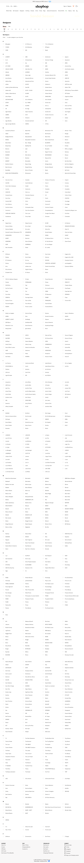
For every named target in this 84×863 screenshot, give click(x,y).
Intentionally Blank (29, 363)
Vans (6, 788)
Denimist (27, 238)
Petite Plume (28, 592)
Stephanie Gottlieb (69, 667)
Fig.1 (26, 285)
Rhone (26, 654)
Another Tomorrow (49, 114)
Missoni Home (48, 524)
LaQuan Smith (8, 456)
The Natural (28, 762)
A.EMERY (7, 56)
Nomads (47, 548)
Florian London (28, 306)
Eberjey (7, 257)
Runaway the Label (69, 654)
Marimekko (27, 478)
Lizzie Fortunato (68, 435)
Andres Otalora (48, 93)
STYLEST (67, 695)
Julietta (66, 385)
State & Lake (48, 722)
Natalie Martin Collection (11, 545)
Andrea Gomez (48, 87)
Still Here (67, 673)
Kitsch (46, 428)
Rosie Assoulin (68, 639)
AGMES (7, 114)
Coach (46, 198)
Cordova (67, 183)
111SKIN (7, 47)
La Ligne (7, 447)
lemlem (27, 459)
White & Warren (48, 810)
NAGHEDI (7, 536)
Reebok (27, 630)
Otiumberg (67, 564)
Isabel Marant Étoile (49, 366)
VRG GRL (67, 791)
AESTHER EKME (9, 99)
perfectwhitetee (28, 580)
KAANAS (7, 413)
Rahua (6, 636)
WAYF (26, 813)
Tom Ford (47, 771)
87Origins (47, 47)
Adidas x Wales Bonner (10, 93)
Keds (26, 419)
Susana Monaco (68, 713)
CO (46, 195)
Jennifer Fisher (28, 388)
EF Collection (8, 260)
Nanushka (7, 542)
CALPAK (7, 183)
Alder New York (28, 69)
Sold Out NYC (48, 670)
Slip (46, 664)
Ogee (6, 570)
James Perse (8, 391)
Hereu (26, 353)
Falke (6, 291)
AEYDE (7, 102)
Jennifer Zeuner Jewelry (30, 394)
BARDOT (7, 161)
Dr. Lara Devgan (48, 244)
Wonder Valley (68, 810)
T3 (6, 738)
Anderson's (47, 84)
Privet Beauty (68, 589)
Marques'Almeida (29, 496)
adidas (7, 84)
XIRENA (7, 820)
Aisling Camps (28, 60)
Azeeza (66, 117)
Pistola (26, 602)
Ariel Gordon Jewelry (69, 69)
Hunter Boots (68, 350)
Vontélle (66, 788)
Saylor (6, 704)
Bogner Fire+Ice (48, 151)
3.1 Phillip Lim (28, 44)
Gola (26, 316)
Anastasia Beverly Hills (50, 75)
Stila (66, 670)
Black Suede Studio (49, 139)
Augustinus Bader (69, 96)
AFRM (6, 105)
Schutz (7, 707)
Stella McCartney (69, 661)
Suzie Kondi (67, 719)
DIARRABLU (28, 244)
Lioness (47, 459)
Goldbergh (27, 319)
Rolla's (66, 624)
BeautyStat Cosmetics (30, 139)
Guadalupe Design (49, 325)
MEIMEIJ (47, 478)
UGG (6, 778)
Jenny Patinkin (28, 403)
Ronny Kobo (67, 627)
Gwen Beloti (67, 319)
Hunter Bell (67, 347)
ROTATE (66, 642)
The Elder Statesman (30, 738)
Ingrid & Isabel (8, 375)
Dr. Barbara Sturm (49, 238)
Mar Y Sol (27, 508)
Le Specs (47, 435)
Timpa (46, 759)
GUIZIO (66, 316)
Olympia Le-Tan (28, 567)
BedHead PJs (28, 145)
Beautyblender (28, 136)
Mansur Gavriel (8, 511)
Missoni (47, 521)
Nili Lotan (47, 539)
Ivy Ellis (66, 366)
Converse (47, 216)
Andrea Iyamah (48, 90)
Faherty (7, 282)
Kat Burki (27, 413)
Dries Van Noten (68, 232)
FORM (46, 291)
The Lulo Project (29, 756)
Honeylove (47, 353)
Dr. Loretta (47, 247)
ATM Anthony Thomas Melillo (71, 90)
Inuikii (26, 366)
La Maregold (8, 450)
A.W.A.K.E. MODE (9, 69)
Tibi (46, 756)
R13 (6, 621)
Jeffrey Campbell (9, 406)
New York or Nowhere (30, 548)
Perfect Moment (28, 577)
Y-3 (6, 826)
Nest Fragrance (28, 539)
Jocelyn (46, 397)
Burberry (67, 151)
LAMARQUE (8, 453)
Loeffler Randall (68, 441)
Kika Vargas (48, 413)
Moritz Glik (67, 499)
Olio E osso (27, 558)
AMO (46, 66)
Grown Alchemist (49, 322)
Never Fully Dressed (29, 542)
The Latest (27, 750)
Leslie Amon (28, 468)
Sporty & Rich (48, 707)
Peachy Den (8, 605)
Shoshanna (27, 673)
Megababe (27, 527)
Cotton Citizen (68, 195)
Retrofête (27, 645)
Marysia (27, 505)
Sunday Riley (68, 698)
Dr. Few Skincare (49, 241)
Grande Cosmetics (49, 316)
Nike (46, 536)
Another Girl (48, 111)
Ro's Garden (48, 633)
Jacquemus (7, 382)
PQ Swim (47, 602)
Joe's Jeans (47, 400)
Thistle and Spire (49, 753)
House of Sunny (68, 338)
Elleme (26, 254)
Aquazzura (67, 60)
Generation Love (9, 325)
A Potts (46, 123)
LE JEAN (27, 444)
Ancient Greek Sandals (50, 78)
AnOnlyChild (48, 108)
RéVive (26, 651)
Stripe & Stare (68, 682)
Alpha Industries (29, 111)
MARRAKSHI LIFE (29, 499)
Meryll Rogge (48, 493)
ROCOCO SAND (48, 642)
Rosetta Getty (68, 636)
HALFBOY (7, 338)
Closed (46, 192)
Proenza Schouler (69, 592)
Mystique (67, 521)
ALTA (26, 114)
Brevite (46, 173)
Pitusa (26, 605)
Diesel (26, 247)
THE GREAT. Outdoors (30, 747)
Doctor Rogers (48, 226)
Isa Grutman (48, 369)
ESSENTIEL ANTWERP (50, 263)
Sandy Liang (8, 692)
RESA (26, 642)
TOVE (66, 747)
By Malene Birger (69, 167)
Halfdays (7, 341)
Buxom (66, 158)
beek (26, 148)
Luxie (66, 468)
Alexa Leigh (27, 75)
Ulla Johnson (28, 778)
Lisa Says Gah (48, 465)
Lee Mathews (28, 441)
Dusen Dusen (68, 241)
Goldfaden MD (28, 322)
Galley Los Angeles (9, 313)
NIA (46, 533)
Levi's (46, 444)
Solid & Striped (48, 673)
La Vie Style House (9, 471)
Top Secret (67, 741)
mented (46, 487)
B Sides (66, 145)
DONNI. (46, 235)
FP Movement (48, 294)
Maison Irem (8, 493)
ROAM (46, 636)
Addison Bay (8, 81)
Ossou (66, 561)
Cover (66, 207)
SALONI (7, 679)
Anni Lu (47, 105)
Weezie (46, 804)
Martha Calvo (28, 502)
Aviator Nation (68, 108)
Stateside (47, 725)
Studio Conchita (68, 692)
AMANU (27, 123)
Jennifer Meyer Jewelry (30, 391)
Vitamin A (47, 794)
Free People (67, 288)
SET (6, 725)
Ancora (46, 81)
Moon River (67, 496)
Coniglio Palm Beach (50, 213)
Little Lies (47, 471)
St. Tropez (47, 716)
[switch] (3, 44)
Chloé (26, 204)
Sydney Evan (68, 728)
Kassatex (7, 428)
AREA (66, 63)
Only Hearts (47, 561)
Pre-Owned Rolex (69, 577)
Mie (46, 499)
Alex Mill (27, 87)
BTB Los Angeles (68, 148)
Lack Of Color (8, 438)
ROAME (47, 639)
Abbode (7, 72)
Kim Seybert (48, 422)
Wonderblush (68, 807)
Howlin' (66, 341)
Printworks (67, 586)
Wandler (27, 804)
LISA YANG (47, 468)
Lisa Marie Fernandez (50, 462)
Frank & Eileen (48, 303)
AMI (46, 63)
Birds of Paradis (29, 170)
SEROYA (7, 719)
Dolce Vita (47, 229)
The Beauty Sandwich (10, 771)
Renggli (27, 639)
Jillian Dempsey (48, 382)
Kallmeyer (7, 419)
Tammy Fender (8, 741)
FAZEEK (7, 306)
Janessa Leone (8, 397)
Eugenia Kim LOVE (69, 257)
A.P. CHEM (7, 66)
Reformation (28, 633)
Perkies (27, 583)
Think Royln (48, 750)
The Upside (47, 744)
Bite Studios (48, 133)
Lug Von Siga (68, 456)
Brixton (66, 139)
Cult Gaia (67, 213)
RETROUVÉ (27, 648)
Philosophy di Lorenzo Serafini (32, 595)
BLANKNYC (47, 142)
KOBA (66, 419)
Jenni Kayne (28, 397)
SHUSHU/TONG (29, 679)
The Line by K (28, 753)
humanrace (67, 344)
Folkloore (47, 285)
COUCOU (67, 198)
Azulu (66, 120)
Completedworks (49, 210)
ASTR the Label (68, 84)
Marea (6, 521)
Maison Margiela (9, 496)
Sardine (7, 695)
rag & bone (7, 630)
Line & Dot (47, 453)
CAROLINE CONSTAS (10, 213)
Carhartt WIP (8, 201)
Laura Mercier (8, 465)
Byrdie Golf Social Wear (70, 173)
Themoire (27, 759)
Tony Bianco (67, 738)
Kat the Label (28, 416)
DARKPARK (8, 241)
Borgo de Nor (48, 158)
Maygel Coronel (28, 521)
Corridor (67, 186)
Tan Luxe (7, 744)
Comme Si (47, 204)
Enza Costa (47, 254)
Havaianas (27, 338)
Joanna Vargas (48, 394)
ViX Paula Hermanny (49, 797)
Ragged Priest (8, 633)
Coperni (66, 179)
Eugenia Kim (68, 254)
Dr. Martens (67, 223)
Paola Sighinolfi (9, 586)
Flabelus (27, 294)
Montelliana (67, 490)
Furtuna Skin (68, 300)
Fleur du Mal (28, 300)
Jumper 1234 (68, 388)
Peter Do (27, 586)
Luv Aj (66, 462)
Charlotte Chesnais (29, 195)
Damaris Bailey (8, 226)
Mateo (26, 511)
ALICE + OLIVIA (28, 90)
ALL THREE (28, 102)
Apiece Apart (48, 117)
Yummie (27, 829)
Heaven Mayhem (29, 341)
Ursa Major (67, 778)
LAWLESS (27, 435)
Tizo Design (47, 762)
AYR (66, 114)
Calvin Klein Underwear (10, 186)
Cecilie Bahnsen (29, 183)
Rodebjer (47, 648)
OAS (6, 561)
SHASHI (27, 664)
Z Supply (67, 836)
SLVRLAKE (47, 667)
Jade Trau (7, 388)
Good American (28, 325)
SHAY (26, 667)
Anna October (48, 99)
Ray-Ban (7, 651)
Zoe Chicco (47, 836)
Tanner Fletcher (8, 747)
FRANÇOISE (48, 300)
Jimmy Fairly (48, 388)
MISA (46, 511)
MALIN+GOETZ (8, 505)
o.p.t (6, 555)
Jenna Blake (28, 382)
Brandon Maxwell (49, 167)
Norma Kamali (68, 539)
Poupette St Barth (49, 598)
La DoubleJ (7, 444)
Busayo (66, 155)
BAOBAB (7, 155)
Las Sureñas (8, 462)
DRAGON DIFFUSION (70, 226)
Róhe (46, 654)
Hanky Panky (8, 344)
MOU (66, 505)
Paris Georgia (8, 592)
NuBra (66, 545)
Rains (6, 642)
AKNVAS (27, 66)
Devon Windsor (28, 241)
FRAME (46, 297)
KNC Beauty (67, 416)
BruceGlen (67, 142)
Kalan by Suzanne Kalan (10, 416)
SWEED (66, 725)
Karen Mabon (8, 422)
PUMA (66, 605)
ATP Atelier (67, 93)
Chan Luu (27, 192)
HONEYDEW (48, 350)
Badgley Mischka (9, 136)
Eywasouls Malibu (69, 266)
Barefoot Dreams (9, 164)
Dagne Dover (8, 223)
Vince (46, 788)
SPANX (46, 695)
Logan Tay (67, 444)
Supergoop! (67, 710)
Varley (6, 791)
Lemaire (27, 456)
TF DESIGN (8, 765)
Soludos (47, 679)
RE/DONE (7, 654)
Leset (26, 465)
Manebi (7, 508)
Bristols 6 (67, 136)
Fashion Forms (8, 300)
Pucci (66, 602)
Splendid (47, 701)
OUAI (66, 567)
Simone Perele (28, 701)
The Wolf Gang (48, 747)
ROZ (66, 651)
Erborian (47, 257)
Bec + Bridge (28, 142)
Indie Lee (7, 372)
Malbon (7, 499)
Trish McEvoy (68, 756)
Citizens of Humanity (50, 179)
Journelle (67, 382)
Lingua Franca (48, 456)
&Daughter (7, 44)
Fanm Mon (7, 294)
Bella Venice (28, 155)
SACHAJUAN (8, 667)
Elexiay (7, 263)
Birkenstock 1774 (49, 130)
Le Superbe (47, 441)
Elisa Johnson (8, 269)
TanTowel (7, 750)
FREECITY (67, 282)
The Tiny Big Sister (49, 741)
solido (46, 676)
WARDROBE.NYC (29, 807)
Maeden (7, 487)
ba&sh (6, 133)
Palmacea (7, 580)
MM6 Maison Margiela (70, 478)
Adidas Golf (8, 90)
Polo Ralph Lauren (49, 583)
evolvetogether (68, 263)
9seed (46, 50)
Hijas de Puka (48, 335)
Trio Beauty (67, 753)
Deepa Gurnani (28, 223)
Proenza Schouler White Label (71, 595)
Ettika (46, 272)
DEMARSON (28, 232)
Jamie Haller (8, 394)
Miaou (46, 496)
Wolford (67, 804)
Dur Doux (67, 238)
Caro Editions (8, 204)
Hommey (47, 347)
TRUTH (66, 762)
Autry (66, 102)
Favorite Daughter (9, 303)
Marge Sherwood (9, 524)
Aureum (66, 99)
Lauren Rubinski (9, 468)
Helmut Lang (28, 344)
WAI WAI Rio (8, 807)
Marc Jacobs (8, 517)
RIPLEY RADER (48, 624)
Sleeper (27, 731)
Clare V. (47, 183)
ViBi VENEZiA (28, 797)
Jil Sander (47, 385)
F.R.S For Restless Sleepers (11, 279)
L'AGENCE (7, 435)
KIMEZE (47, 419)
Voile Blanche (68, 785)
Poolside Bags (48, 586)
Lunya (66, 459)
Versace (27, 794)
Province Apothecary (69, 598)
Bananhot (7, 151)
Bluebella (47, 148)
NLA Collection (48, 542)
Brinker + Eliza (68, 130)
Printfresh (67, 583)
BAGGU (7, 139)
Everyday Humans (69, 260)
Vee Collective (8, 794)
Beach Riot (27, 130)
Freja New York (68, 291)
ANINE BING (48, 96)
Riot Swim (47, 621)
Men (9, 26)
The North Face (28, 765)
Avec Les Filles (68, 105)
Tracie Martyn (68, 750)
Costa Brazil (67, 192)
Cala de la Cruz (8, 179)
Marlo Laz (27, 490)
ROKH (66, 621)
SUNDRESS (67, 701)
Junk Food (67, 391)
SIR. (26, 713)
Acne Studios (8, 78)
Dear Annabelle (8, 247)
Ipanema (27, 369)
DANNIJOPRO (8, 235)
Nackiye (7, 533)
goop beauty (28, 328)
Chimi (26, 201)
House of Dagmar (69, 335)
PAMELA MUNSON (9, 583)
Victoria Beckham (49, 785)
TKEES (46, 765)
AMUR (46, 69)
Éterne (46, 269)
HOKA (46, 341)
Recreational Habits (29, 627)
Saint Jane (7, 670)
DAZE (6, 244)
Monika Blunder (68, 481)
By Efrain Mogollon (69, 164)
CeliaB (26, 186)
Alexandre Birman (29, 78)
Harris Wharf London (10, 347)
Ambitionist (47, 56)
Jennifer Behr (28, 385)
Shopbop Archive (29, 670)
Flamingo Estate (29, 297)
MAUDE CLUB (28, 514)
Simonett (27, 707)
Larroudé (7, 459)
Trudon (66, 759)
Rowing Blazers (68, 645)
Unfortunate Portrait (49, 778)
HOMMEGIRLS (48, 344)
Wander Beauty (8, 813)
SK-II (26, 719)
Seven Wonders (8, 731)
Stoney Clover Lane (69, 679)
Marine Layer (28, 484)
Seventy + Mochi (9, 728)
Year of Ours (8, 829)
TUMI (66, 765)
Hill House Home (49, 338)
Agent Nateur (8, 111)
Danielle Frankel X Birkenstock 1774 (13, 232)
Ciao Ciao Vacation (29, 210)
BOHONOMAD (48, 155)
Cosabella (67, 189)
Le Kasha (27, 447)
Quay (6, 614)
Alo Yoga (27, 108)
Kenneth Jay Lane (29, 422)
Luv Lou (67, 465)
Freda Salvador (68, 279)
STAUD (46, 728)
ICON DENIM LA (9, 366)
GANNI (7, 316)
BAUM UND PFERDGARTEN (11, 173)
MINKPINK (47, 508)
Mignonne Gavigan (49, 502)
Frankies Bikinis (48, 306)
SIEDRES (27, 686)
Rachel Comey (8, 627)
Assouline (67, 81)
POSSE (46, 595)
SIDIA (26, 682)
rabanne (7, 624)
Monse (66, 484)
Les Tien (47, 438)
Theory (26, 768)
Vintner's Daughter (49, 791)
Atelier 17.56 (67, 87)
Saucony (7, 698)
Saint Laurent (8, 673)
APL (46, 120)
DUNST (66, 235)
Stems (66, 664)
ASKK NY (67, 78)
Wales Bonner (8, 810)
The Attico (7, 768)
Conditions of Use (43, 860)
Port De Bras (48, 589)
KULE (66, 425)
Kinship (47, 425)
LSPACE (67, 450)
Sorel (46, 689)
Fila (26, 291)
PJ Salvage (47, 577)
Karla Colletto (8, 425)
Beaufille (27, 133)
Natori (6, 548)
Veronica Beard (28, 788)
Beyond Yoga (28, 164)
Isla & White (48, 375)
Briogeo (66, 133)
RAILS (6, 639)
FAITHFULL (8, 285)
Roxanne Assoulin (69, 648)
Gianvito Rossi (28, 313)
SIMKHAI (27, 698)
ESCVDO (47, 260)
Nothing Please (68, 542)
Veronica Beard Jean (29, 791)
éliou (6, 266)
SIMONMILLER (28, 710)
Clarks (46, 186)
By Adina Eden (68, 161)
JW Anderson (68, 394)
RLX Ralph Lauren (49, 627)
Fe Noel (27, 279)
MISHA (46, 517)
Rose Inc (67, 633)
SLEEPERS (47, 661)
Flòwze (46, 282)
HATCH (26, 335)
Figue (26, 288)
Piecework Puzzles (29, 598)
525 (26, 50)
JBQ (6, 400)
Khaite (26, 428)
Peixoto (7, 608)
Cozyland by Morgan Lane (71, 210)
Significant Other (29, 692)
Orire (46, 570)
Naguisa (7, 539)
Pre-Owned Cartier (49, 608)
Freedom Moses (68, 285)
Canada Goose (8, 195)
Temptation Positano (10, 756)
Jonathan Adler (48, 406)
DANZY (7, 238)
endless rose (28, 266)
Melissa (47, 481)
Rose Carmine (68, 630)
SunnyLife (67, 704)
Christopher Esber (29, 207)
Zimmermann (28, 836)
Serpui (6, 722)
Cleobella (47, 189)
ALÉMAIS (27, 72)
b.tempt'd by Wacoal (10, 130)
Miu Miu (47, 527)
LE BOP (27, 438)
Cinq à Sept (28, 216)
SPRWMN (47, 710)
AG (6, 108)
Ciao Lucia (27, 213)
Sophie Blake (48, 682)
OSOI (66, 555)
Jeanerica (7, 403)
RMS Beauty (48, 630)
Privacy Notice (36, 860)
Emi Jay (27, 260)
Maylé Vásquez (28, 524)
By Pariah (67, 170)
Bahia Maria (8, 142)
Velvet (26, 785)
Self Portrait (8, 716)
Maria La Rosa (8, 527)
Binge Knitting (28, 167)
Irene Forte (27, 372)
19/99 (6, 50)
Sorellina (47, 692)
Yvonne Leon (48, 829)
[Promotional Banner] (42, 15)
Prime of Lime (68, 580)
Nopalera (67, 536)
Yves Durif (47, 826)
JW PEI (66, 397)
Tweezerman (67, 768)
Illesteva (7, 369)
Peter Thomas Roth (29, 589)
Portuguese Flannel (49, 592)
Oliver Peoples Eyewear (30, 561)
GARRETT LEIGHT (9, 319)
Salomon (7, 676)
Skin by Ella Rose (29, 725)
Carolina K (7, 210)
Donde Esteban (48, 232)
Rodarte (47, 645)
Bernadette (27, 161)
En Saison (27, 272)
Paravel (7, 589)
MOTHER (67, 502)
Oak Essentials (8, 558)
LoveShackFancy (69, 447)
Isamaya (47, 372)
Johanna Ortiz (48, 403)
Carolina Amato (9, 207)
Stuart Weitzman (69, 689)
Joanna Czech (48, 391)
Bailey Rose (8, 145)
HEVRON (27, 356)
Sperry (46, 698)
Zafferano (7, 836)
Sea (6, 710)
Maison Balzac (8, 490)
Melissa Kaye (48, 484)
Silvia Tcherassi (28, 695)
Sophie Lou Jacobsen (50, 686)
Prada (46, 605)
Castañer (27, 179)
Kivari (66, 413)
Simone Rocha (28, 704)
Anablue (47, 72)
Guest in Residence (69, 313)
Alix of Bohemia (28, 99)
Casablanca (8, 216)
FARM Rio (7, 297)
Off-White (7, 564)
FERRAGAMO (28, 282)
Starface (47, 719)
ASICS (66, 75)
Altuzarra (27, 117)
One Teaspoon (48, 555)
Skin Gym (27, 728)
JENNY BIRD (28, 400)
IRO (26, 375)
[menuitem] (8, 6)
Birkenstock (28, 173)
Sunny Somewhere (69, 707)
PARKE (7, 598)
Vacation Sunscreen (9, 785)
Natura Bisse (28, 533)
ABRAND (7, 75)
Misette (46, 514)
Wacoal (7, 804)
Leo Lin (27, 462)
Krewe (66, 422)
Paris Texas (8, 595)
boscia (46, 161)
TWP (66, 771)
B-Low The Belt (48, 145)
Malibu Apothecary (9, 502)
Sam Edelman (8, 682)
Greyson (47, 319)
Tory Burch (67, 744)
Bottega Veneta (48, 164)
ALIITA (26, 96)
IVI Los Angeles (68, 363)
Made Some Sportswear (10, 478)
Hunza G (67, 356)
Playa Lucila (48, 580)
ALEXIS (27, 84)
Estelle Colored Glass (50, 266)
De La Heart (28, 226)
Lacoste (7, 441)
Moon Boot (67, 493)
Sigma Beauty (28, 689)
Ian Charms (8, 363)
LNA (66, 438)
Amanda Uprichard (29, 120)
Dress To (67, 229)
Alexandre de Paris (29, 81)
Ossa (66, 558)
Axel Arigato (67, 111)
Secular (7, 713)
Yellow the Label (29, 826)
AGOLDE (7, 117)
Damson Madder (9, 229)
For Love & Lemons (49, 288)
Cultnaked (67, 216)
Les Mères (27, 471)
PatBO (6, 602)
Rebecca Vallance (29, 624)
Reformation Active (29, 636)
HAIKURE (7, 335)
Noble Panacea (48, 545)
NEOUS (27, 536)
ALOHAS (27, 105)
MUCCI (66, 514)
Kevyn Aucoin (28, 425)
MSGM (66, 511)
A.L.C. (6, 60)
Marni (26, 493)
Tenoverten (7, 759)
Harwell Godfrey (9, 353)
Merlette (47, 490)
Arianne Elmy (68, 66)
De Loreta (27, 229)
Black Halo (47, 136)
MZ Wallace (67, 524)
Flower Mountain (49, 279)
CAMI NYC (7, 192)
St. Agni (47, 713)
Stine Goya (67, 676)
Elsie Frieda (28, 257)
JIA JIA (26, 406)
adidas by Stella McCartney (11, 87)
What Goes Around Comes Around (53, 807)
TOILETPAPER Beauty (50, 768)
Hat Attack (7, 356)
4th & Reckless (28, 47)
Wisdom (47, 813)
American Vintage (49, 60)
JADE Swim (8, 385)
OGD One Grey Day (9, 567)
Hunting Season (68, 353)
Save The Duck (8, 701)
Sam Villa (7, 689)
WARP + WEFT (28, 810)
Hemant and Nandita (30, 347)
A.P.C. (6, 63)
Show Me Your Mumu (30, 676)
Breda (46, 170)
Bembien (27, 158)
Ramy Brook (8, 645)
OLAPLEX (27, 555)
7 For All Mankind (49, 44)
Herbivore (27, 350)
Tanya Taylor (8, 753)
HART (6, 350)
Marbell (7, 514)
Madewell (7, 481)
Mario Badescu (28, 487)
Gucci (46, 328)
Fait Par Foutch (8, 288)
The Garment (28, 741)
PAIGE (6, 577)
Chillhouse (27, 198)
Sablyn (7, 664)
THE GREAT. (28, 744)
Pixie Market (28, 608)
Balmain (7, 148)
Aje (26, 63)
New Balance (28, 545)
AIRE (26, 56)
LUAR (66, 453)
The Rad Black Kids (49, 738)
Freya (66, 297)
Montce (66, 487)
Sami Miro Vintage (9, 686)
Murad (66, 517)
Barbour (7, 158)
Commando (47, 201)
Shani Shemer (28, 661)
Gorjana (47, 313)
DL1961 (46, 223)
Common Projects (49, 207)
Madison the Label (9, 484)
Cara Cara (7, 198)
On (26, 570)
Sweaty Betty (68, 722)
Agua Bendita (8, 120)
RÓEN (46, 651)
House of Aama (48, 356)
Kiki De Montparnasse (50, 416)
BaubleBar (7, 170)
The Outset (27, 771)
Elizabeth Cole (8, 272)
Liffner (46, 450)
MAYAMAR (27, 517)
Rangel (7, 648)
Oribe (46, 564)
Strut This (67, 686)
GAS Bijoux (8, 322)
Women (4, 26)
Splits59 (47, 704)
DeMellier (27, 235)
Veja (6, 797)
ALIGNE (27, 93)
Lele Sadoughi (28, 450)
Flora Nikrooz (28, 303)
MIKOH (46, 505)
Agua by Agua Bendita (10, 123)
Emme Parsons (28, 263)
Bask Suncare (8, 167)
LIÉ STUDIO (48, 447)
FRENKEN (67, 294)
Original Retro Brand (49, 567)
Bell (26, 151)
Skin (26, 722)
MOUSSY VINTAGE (69, 508)
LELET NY (27, 453)
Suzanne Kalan (68, 716)
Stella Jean (47, 731)
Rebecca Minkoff (29, 621)
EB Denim (7, 254)
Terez (6, 762)
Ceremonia (27, 189)
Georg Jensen (8, 328)
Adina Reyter (8, 96)
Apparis (66, 56)
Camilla (7, 189)
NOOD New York (68, 533)
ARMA (66, 72)
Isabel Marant (48, 363)
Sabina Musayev (9, 661)
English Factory (28, 269)
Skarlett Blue (28, 716)
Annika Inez (47, 102)
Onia (46, 558)
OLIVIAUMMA (28, 564)
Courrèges (67, 201)
